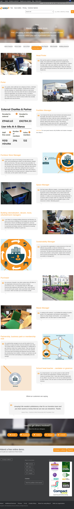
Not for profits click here (70, 3)
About (1, 503)
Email (13, 435)
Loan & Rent (26, 46)
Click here (39, 130)
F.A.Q (25, 503)
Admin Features (8, 46)
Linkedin (62, 435)
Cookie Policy (32, 503)
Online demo (38, 1)
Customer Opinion (33, 8)
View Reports (44, 46)
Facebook (26, 435)
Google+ (50, 435)
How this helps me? (37, 48)
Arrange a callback (60, 450)
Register (70, 450)
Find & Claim (18, 46)
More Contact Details (61, 3)
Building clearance (64, 46)
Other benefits (53, 46)
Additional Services (10, 503)
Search (72, 11)
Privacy (20, 503)
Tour (11, 8)
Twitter (38, 435)
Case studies (17, 8)
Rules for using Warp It (44, 503)
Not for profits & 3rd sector (34, 483)
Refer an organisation (59, 503)
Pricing (25, 8)
